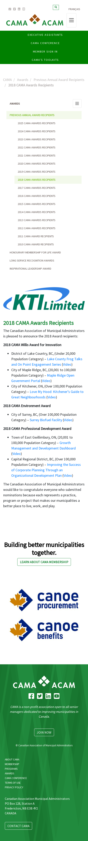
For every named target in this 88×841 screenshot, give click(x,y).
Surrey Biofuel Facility (46, 420)
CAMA (7, 79)
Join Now (44, 732)
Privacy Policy (14, 787)
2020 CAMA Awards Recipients (36, 163)
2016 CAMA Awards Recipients (36, 196)
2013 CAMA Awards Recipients (36, 220)
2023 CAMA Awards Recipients (36, 139)
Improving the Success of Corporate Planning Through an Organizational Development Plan (46, 470)
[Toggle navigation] (71, 20)
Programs (11, 769)
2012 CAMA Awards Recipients (36, 228)
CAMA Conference (16, 778)
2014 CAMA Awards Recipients (36, 212)
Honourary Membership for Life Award (35, 252)
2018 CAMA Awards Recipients (36, 180)
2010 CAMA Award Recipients (36, 244)
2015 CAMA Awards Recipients (36, 204)
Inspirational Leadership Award (30, 268)
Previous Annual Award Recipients (59, 79)
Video (67, 364)
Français (74, 9)
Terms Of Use (13, 782)
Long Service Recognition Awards (32, 260)
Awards (22, 79)
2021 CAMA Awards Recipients (36, 155)
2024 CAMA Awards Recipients (36, 131)
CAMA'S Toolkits (45, 60)
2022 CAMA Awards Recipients (36, 147)
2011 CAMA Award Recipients (36, 236)
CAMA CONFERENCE (45, 43)
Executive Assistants (45, 35)
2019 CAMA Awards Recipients (36, 171)
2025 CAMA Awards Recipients (36, 123)
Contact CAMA (18, 826)
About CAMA (12, 759)
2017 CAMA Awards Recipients (36, 188)
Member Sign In (45, 51)
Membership (12, 764)
